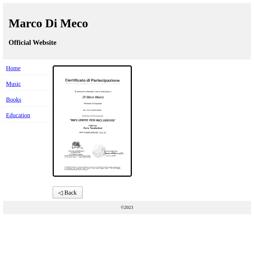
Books (13, 99)
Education (18, 115)
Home (13, 68)
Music (13, 84)
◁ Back (67, 192)
